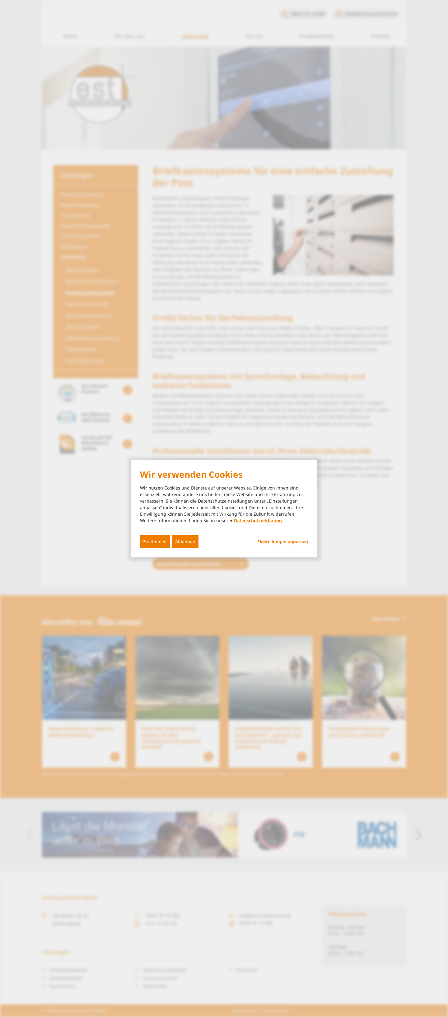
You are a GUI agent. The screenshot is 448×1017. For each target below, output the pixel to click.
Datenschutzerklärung (258, 520)
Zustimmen (155, 541)
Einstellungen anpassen (282, 541)
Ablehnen (185, 541)
